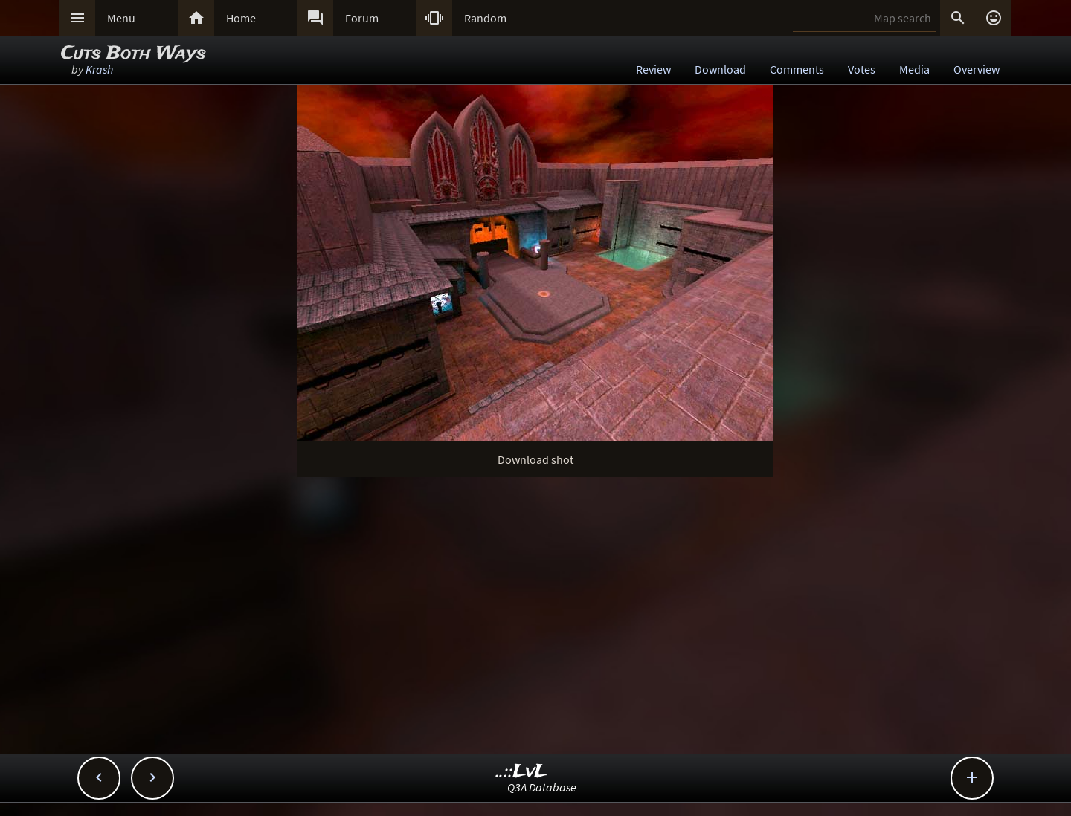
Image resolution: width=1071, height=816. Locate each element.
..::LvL (522, 772)
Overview (976, 69)
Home (241, 17)
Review (653, 69)
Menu (121, 17)
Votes (861, 69)
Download (720, 69)
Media (914, 69)
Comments (797, 69)
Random (485, 17)
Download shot (535, 459)
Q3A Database (541, 787)
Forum (362, 17)
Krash (99, 69)
